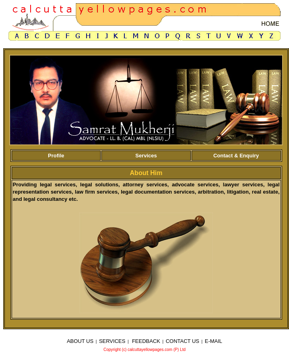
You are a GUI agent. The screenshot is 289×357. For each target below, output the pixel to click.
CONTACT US (182, 341)
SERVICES (112, 341)
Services (146, 156)
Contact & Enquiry (236, 156)
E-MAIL (213, 341)
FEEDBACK (146, 341)
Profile (56, 156)
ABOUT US (80, 341)
